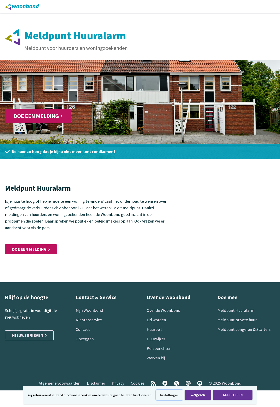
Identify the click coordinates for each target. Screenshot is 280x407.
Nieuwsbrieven (29, 335)
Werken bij (156, 357)
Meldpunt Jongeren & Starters (244, 329)
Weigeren (198, 395)
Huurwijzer (156, 338)
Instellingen (169, 395)
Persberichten (159, 348)
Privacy (118, 383)
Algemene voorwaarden (59, 383)
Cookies (137, 383)
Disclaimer (96, 383)
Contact (83, 329)
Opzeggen (85, 338)
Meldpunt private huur (237, 319)
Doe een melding (38, 115)
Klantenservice (89, 319)
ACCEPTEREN (233, 395)
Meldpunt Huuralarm (236, 310)
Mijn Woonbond (89, 310)
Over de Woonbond (163, 310)
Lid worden (156, 319)
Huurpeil (154, 329)
